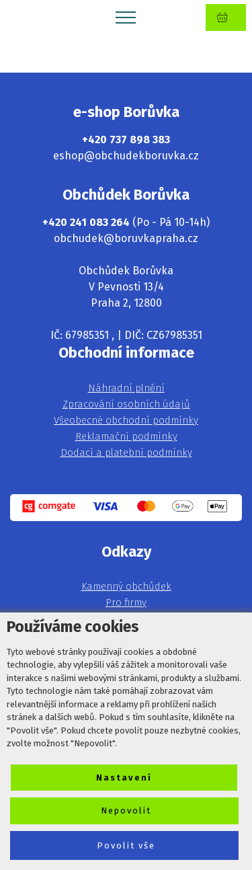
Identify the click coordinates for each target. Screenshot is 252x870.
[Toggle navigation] (126, 17)
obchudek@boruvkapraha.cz (126, 238)
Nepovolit (126, 810)
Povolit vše (126, 845)
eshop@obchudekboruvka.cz (126, 155)
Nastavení (124, 778)
